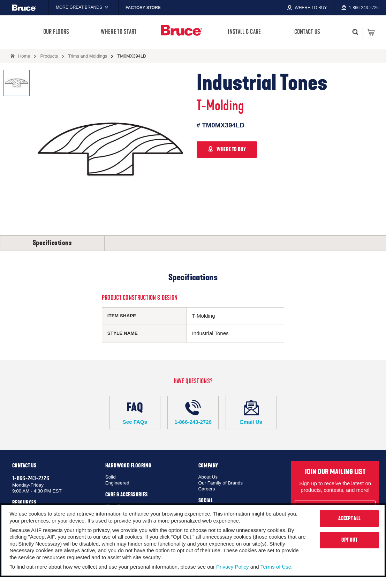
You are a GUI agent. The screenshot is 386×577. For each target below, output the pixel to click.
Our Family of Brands (220, 483)
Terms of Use (275, 567)
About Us (208, 477)
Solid (110, 477)
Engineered (117, 483)
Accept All (349, 518)
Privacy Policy (232, 567)
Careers (206, 488)
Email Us (251, 412)
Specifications (52, 242)
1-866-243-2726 (193, 412)
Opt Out (349, 540)
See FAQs (135, 412)
